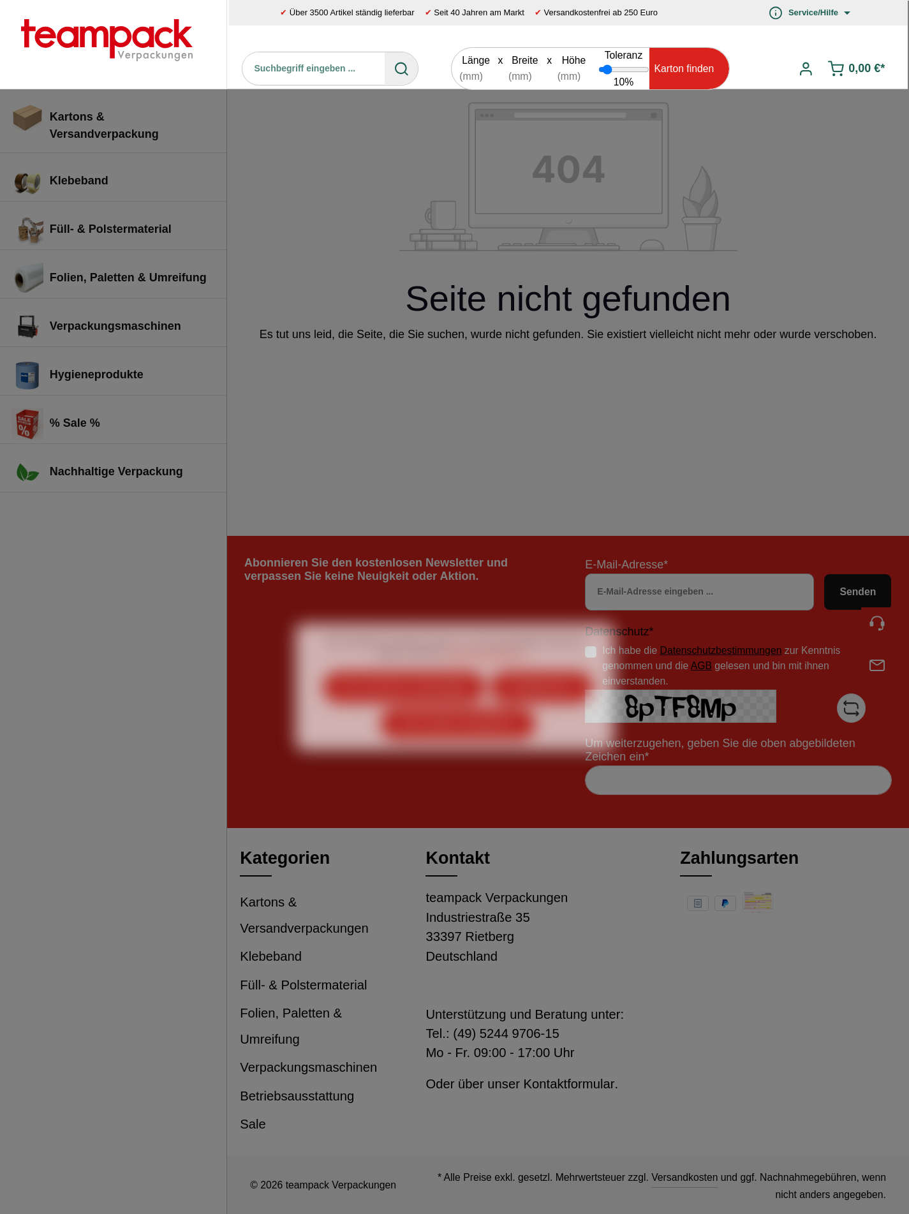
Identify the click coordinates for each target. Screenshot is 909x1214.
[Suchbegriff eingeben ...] (313, 68)
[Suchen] (401, 68)
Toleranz (624, 55)
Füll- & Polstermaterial (303, 985)
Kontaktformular (569, 1084)
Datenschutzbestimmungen (721, 650)
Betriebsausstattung (297, 1096)
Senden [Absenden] (857, 591)
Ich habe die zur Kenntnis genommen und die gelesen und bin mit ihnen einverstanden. (721, 665)
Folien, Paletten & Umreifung (291, 1026)
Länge (476, 60)
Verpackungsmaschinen (308, 1067)
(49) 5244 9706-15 (506, 1033)
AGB (701, 665)
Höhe (574, 60)
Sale (253, 1124)
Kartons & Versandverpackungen (304, 915)
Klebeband (271, 956)
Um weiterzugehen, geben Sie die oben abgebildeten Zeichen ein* (720, 750)
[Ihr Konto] (806, 68)
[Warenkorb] (856, 68)
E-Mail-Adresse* (626, 564)
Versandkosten (684, 1177)
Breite (525, 60)
